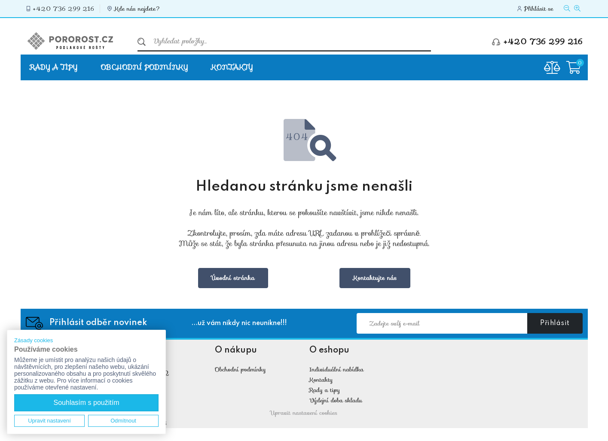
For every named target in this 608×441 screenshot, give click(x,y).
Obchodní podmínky (144, 67)
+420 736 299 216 (64, 9)
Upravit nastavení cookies (304, 412)
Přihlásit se (538, 9)
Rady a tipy (54, 67)
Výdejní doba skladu (335, 400)
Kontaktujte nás (375, 278)
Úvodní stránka (233, 278)
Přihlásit (555, 323)
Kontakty (232, 67)
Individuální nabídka (336, 369)
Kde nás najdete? (137, 9)
